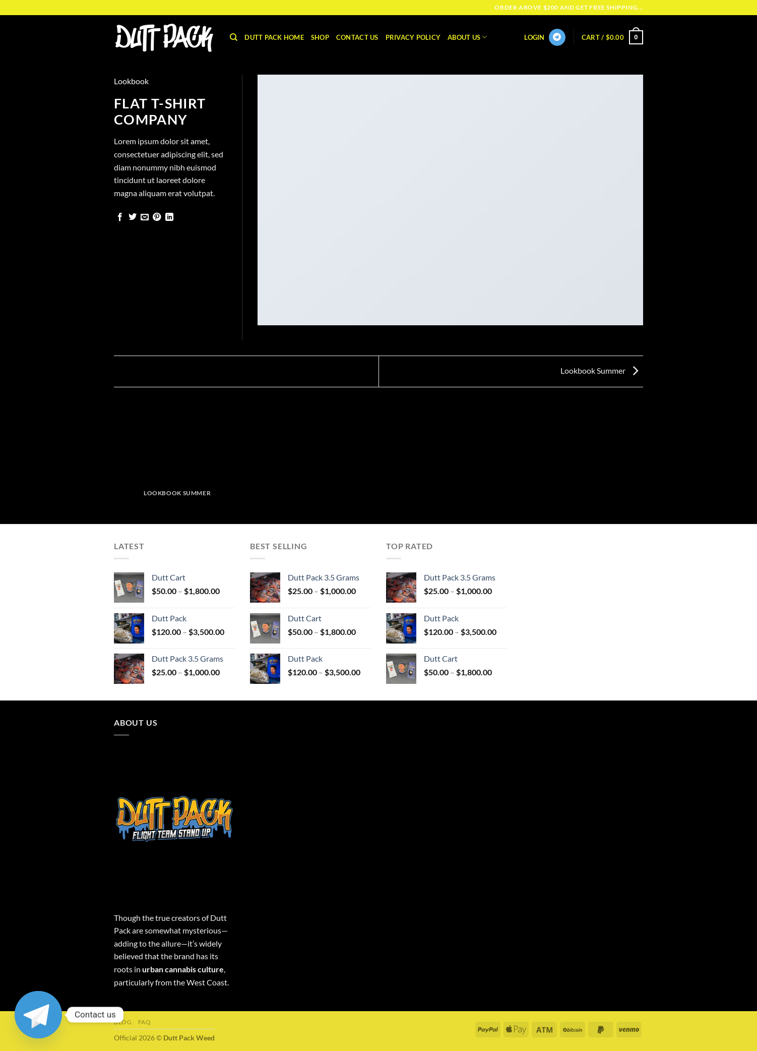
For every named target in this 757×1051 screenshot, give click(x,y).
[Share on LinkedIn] (169, 217)
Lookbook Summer (599, 370)
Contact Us (357, 37)
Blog (123, 1022)
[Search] (233, 37)
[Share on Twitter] (133, 217)
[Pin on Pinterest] (157, 217)
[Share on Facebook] (120, 217)
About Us (467, 37)
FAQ (144, 1022)
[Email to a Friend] (145, 217)
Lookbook (131, 81)
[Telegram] (38, 1014)
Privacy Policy (413, 37)
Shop (320, 37)
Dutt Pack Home (274, 37)
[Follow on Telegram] (557, 37)
